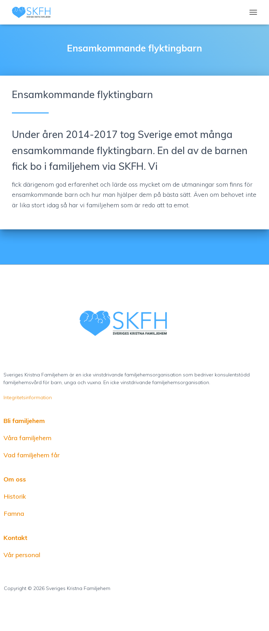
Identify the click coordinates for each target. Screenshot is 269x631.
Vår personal (22, 555)
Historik (15, 496)
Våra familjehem (27, 438)
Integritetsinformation (28, 397)
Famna (14, 513)
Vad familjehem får (32, 455)
